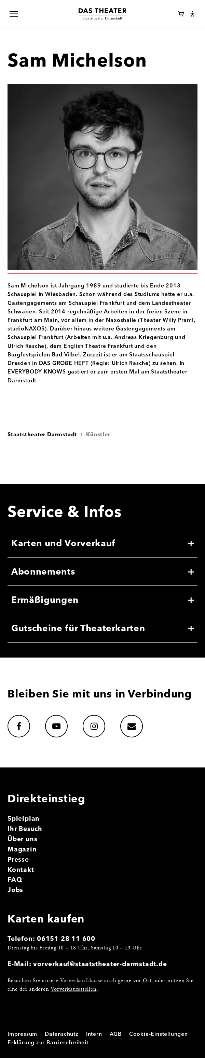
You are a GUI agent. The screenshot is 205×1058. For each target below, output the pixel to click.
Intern (94, 1034)
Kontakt (21, 870)
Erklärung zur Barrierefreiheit (48, 1042)
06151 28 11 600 (66, 939)
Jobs (15, 890)
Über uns (22, 839)
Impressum (22, 1034)
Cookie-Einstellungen (158, 1034)
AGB (116, 1034)
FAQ (15, 880)
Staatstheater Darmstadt (42, 434)
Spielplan (24, 818)
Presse (18, 859)
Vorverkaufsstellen (73, 989)
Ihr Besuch (25, 829)
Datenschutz (62, 1034)
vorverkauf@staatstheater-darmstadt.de (100, 964)
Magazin (22, 849)
